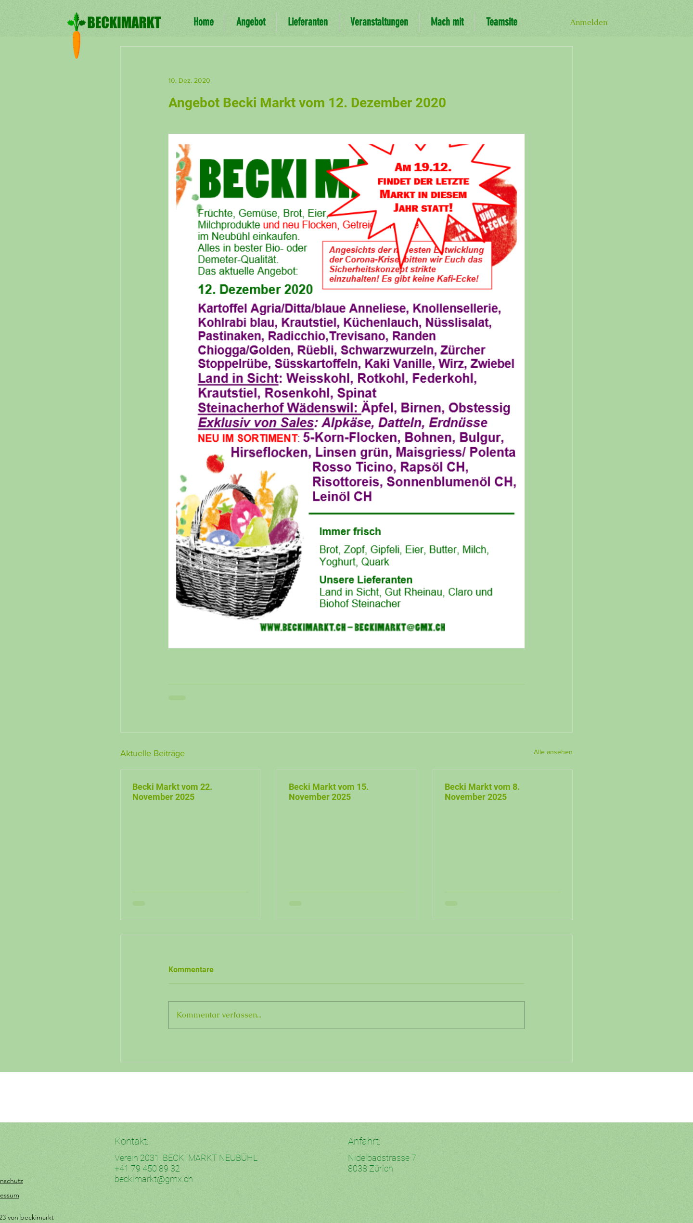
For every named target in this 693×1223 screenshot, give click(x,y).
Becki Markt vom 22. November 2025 (172, 792)
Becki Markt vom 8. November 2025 (482, 792)
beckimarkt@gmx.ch (154, 1179)
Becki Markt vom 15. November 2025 (329, 792)
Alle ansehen (553, 752)
